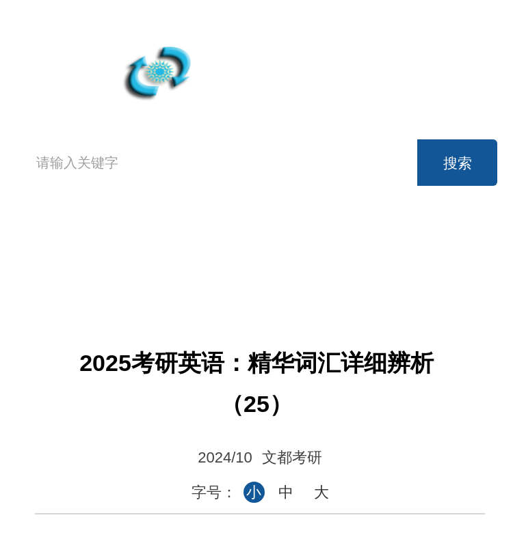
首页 (51, 257)
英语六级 (343, 243)
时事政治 (343, 274)
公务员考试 (161, 274)
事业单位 (252, 274)
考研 (435, 243)
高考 (160, 243)
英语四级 (252, 243)
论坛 (435, 274)
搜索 (457, 163)
